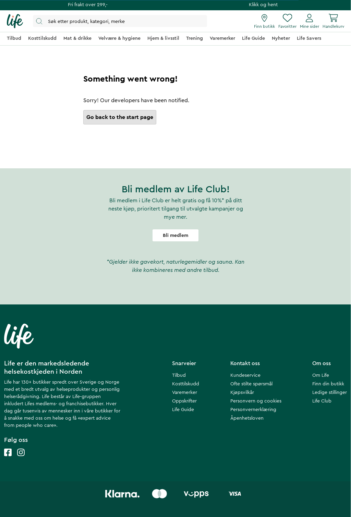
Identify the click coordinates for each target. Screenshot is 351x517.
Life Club (321, 401)
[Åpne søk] (120, 21)
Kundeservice (245, 375)
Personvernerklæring (253, 409)
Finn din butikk (328, 384)
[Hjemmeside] (15, 21)
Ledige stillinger (329, 392)
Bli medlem (175, 235)
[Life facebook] (8, 459)
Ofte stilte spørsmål (251, 384)
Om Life (320, 375)
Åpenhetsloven (247, 418)
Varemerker (184, 392)
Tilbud (179, 375)
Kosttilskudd (185, 384)
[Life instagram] (21, 459)
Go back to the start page (119, 117)
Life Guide (183, 409)
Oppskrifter (184, 401)
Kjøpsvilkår (242, 392)
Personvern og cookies (255, 401)
